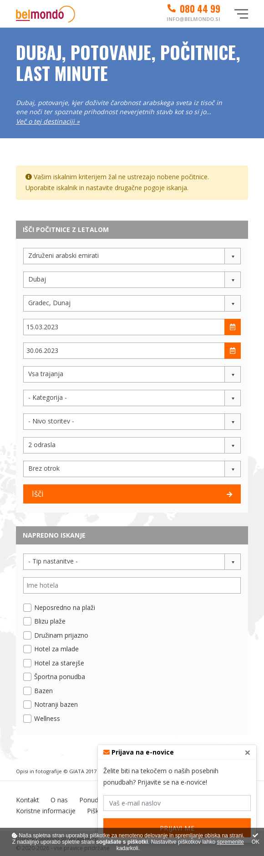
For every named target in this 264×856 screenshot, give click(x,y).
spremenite (230, 842)
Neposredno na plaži (64, 607)
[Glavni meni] (241, 13)
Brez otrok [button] (44, 468)
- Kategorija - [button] (47, 397)
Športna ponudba (59, 676)
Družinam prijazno (61, 635)
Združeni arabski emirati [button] (63, 255)
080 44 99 (193, 8)
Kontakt (27, 800)
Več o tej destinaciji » (48, 121)
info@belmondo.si (193, 18)
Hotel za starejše (59, 663)
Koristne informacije (46, 810)
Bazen (43, 690)
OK (255, 839)
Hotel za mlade (56, 649)
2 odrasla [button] (42, 444)
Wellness (47, 718)
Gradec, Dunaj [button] (49, 302)
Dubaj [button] (37, 279)
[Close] (247, 752)
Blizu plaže (50, 621)
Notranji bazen (56, 704)
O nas (59, 800)
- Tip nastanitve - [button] (53, 561)
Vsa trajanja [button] (45, 373)
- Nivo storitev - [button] (51, 421)
